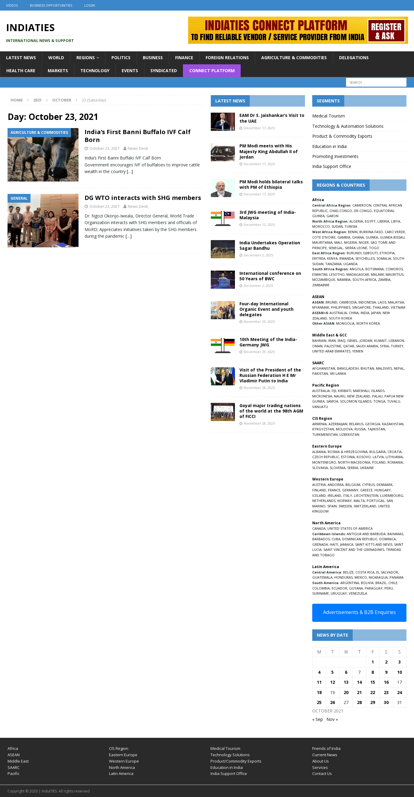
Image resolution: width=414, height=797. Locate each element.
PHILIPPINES (340, 307)
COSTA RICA (364, 572)
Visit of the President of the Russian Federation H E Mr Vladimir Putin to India (270, 375)
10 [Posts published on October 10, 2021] (399, 672)
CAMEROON (361, 205)
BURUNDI (354, 253)
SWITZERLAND (365, 506)
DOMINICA (387, 539)
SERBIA (352, 467)
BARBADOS (321, 539)
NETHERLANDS (323, 500)
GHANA (358, 237)
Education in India (329, 146)
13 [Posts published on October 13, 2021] (346, 682)
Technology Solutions (230, 754)
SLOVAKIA (320, 467)
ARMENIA (319, 424)
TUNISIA (351, 226)
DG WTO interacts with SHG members (143, 198)
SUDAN (337, 226)
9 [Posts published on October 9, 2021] (386, 672)
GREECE (366, 490)
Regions (85, 57)
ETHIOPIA (387, 253)
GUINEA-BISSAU (392, 237)
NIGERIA (350, 242)
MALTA (359, 500)
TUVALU (393, 401)
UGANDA (350, 264)
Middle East (18, 761)
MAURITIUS (394, 274)
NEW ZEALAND (358, 396)
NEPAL (399, 368)
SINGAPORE (361, 307)
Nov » (332, 719)
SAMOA (332, 401)
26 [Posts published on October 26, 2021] (332, 702)
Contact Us (322, 773)
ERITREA (318, 258)
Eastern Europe (123, 754)
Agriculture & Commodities (294, 57)
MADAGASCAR (357, 274)
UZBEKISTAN (349, 434)
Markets (58, 70)
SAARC (14, 767)
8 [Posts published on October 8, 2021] (372, 672)
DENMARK (385, 484)
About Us (320, 761)
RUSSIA (360, 429)
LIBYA (395, 221)
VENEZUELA (358, 593)
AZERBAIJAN (338, 424)
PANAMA (396, 577)
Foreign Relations (227, 57)
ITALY (347, 495)
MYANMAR (320, 307)
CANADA (319, 528)
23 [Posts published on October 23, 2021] (386, 692)
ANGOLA (357, 269)
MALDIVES (384, 368)
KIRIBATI (344, 390)
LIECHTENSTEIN (366, 495)
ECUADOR (339, 588)
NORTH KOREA (368, 323)
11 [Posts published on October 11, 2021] (319, 682)
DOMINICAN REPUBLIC (359, 539)
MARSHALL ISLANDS (368, 390)
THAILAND (381, 307)
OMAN (317, 346)
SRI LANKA (338, 373)
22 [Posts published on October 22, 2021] (372, 692)
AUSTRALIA (338, 312)
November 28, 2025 (259, 387)
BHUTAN (367, 368)
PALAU (377, 396)
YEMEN (357, 351)
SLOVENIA (337, 467)
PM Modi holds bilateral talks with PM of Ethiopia (271, 184)
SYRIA (384, 346)
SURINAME (320, 593)
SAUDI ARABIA (367, 346)
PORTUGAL (376, 500)
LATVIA (378, 457)
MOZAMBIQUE (323, 279)
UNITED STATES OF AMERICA (350, 528)
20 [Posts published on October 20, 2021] (346, 692)
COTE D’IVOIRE (323, 237)
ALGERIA (356, 221)
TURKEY (397, 346)
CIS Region (118, 748)
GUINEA (372, 237)
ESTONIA (348, 457)
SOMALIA (384, 258)
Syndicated (163, 70)
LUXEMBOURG (391, 495)
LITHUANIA (394, 457)
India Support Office (331, 166)
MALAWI (377, 274)
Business (153, 57)
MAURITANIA (322, 242)
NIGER (364, 242)
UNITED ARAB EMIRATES (331, 351)
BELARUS (356, 424)
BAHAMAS (395, 534)
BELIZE (348, 572)
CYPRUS (368, 484)
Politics (120, 57)
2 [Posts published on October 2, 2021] (386, 662)
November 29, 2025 (259, 321)
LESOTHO (337, 274)
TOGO (374, 248)
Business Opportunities (51, 5)
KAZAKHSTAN (392, 424)
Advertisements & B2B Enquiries (359, 612)
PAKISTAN (320, 373)
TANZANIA (333, 264)
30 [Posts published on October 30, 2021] (386, 702)
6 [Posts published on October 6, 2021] (346, 672)
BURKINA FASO (371, 232)
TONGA (379, 401)
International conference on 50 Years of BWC (270, 275)
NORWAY (344, 500)
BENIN (353, 232)
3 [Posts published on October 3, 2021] (399, 662)
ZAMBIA (384, 279)
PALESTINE (332, 346)
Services (320, 767)
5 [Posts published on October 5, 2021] (332, 672)
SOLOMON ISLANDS (355, 401)
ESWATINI (319, 274)
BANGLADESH (348, 368)
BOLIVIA (367, 582)
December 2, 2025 (258, 255)
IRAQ (341, 340)
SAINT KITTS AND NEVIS (373, 544)
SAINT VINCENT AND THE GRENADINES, (354, 549)
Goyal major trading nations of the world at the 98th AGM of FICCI (271, 411)
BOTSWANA (374, 269)
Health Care (20, 70)
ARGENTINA (349, 582)
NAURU (339, 396)
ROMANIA (395, 462)
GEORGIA (372, 424)
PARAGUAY (374, 588)
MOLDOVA (344, 429)
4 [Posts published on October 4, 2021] (319, 672)
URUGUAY (339, 593)
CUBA (336, 539)
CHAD (334, 210)
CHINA (354, 312)
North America (122, 767)
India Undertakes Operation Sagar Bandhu (269, 245)
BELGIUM (352, 484)
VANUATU (320, 406)
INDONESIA (367, 302)
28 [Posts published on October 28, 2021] (359, 702)
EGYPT (370, 221)
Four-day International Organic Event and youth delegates (266, 309)
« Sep (317, 719)
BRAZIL (381, 582)
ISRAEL (352, 340)
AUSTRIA (319, 484)
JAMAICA (346, 544)
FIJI (334, 390)
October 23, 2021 (104, 148)
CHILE (392, 582)
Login (89, 5)
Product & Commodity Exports (342, 136)
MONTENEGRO (324, 462)
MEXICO (361, 577)
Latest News (21, 57)
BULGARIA (377, 451)
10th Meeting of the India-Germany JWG (268, 342)
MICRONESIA (322, 396)
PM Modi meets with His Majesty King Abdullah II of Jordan (268, 151)
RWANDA (346, 258)
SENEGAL (336, 248)
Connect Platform (212, 70)
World (56, 57)
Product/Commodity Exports (236, 761)
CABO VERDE (395, 232)
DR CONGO (363, 210)
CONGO (345, 210)
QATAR (348, 346)
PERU (388, 588)
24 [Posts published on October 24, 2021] (399, 692)
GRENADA (320, 544)
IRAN (332, 340)
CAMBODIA (348, 302)
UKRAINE (367, 467)
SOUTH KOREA (340, 318)
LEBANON (396, 340)
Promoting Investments (335, 156)
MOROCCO (321, 226)
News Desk (138, 148)
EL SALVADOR (387, 572)
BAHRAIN (319, 340)
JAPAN (376, 312)
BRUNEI (331, 302)
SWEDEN (345, 506)
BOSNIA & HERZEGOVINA (347, 451)
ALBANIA (319, 451)
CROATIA (394, 451)
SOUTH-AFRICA (364, 279)
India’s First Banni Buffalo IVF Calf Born (138, 136)
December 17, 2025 (259, 128)
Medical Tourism (328, 116)
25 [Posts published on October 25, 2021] (319, 702)
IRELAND (334, 495)
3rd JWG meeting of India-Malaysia (267, 214)
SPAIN (332, 506)
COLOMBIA (321, 588)
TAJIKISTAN (376, 429)
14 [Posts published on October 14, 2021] (359, 682)
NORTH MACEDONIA (354, 462)
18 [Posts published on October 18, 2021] (319, 692)
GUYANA (356, 588)
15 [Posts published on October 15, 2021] (372, 682)
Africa (13, 748)
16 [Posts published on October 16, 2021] (386, 682)
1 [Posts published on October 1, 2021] (372, 662)
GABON (332, 216)
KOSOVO (364, 457)
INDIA (365, 312)
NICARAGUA (378, 577)
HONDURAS (343, 577)
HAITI (334, 544)
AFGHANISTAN (323, 368)
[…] (130, 171)
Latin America (121, 773)
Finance (184, 57)
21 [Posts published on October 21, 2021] (359, 692)
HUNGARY (382, 490)
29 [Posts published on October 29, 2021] (372, 702)
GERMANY (350, 490)
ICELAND (319, 495)
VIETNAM (398, 307)
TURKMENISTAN (325, 434)
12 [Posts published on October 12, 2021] (332, 682)
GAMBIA (343, 237)
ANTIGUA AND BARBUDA (366, 534)
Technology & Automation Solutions (348, 126)
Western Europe (124, 761)
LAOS (382, 302)
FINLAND (319, 490)
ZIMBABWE (320, 285)
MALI (338, 242)
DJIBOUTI (370, 253)
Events (130, 70)
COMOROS (394, 269)
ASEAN (318, 296)
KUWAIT (380, 340)
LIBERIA (383, 221)
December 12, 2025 (259, 224)
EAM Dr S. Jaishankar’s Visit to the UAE (271, 118)
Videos (12, 5)
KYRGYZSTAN (323, 429)
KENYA (332, 258)
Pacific (13, 773)
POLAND (379, 462)
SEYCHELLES (365, 258)
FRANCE (334, 490)
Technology (94, 70)
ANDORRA (336, 484)
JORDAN (366, 340)
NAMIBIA (344, 279)
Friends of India (326, 748)
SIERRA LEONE (356, 248)
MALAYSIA (396, 302)
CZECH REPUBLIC (325, 457)
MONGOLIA (345, 323)
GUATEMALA (322, 577)
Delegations (354, 57)
